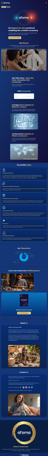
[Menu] (46, 2)
